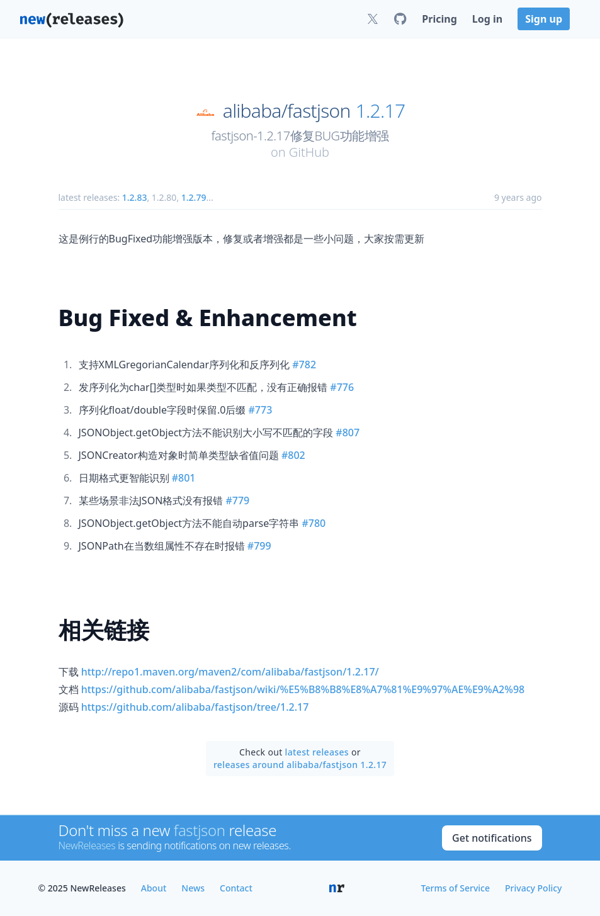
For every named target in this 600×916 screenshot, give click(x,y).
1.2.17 (380, 111)
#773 (261, 410)
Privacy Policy (533, 888)
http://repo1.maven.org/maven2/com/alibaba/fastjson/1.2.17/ (230, 672)
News (193, 888)
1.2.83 (134, 197)
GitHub (309, 152)
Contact (236, 888)
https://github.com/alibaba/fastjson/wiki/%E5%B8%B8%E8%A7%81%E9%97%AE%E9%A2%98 (303, 689)
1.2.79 (194, 197)
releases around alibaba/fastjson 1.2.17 (300, 765)
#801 (184, 478)
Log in (487, 19)
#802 (293, 455)
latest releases (317, 752)
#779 (237, 500)
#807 (347, 432)
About (154, 888)
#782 (304, 364)
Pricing (439, 19)
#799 (259, 546)
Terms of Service (455, 888)
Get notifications (491, 838)
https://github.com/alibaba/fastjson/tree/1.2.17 (195, 707)
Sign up (543, 19)
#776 (342, 387)
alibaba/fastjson (287, 111)
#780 (313, 523)
